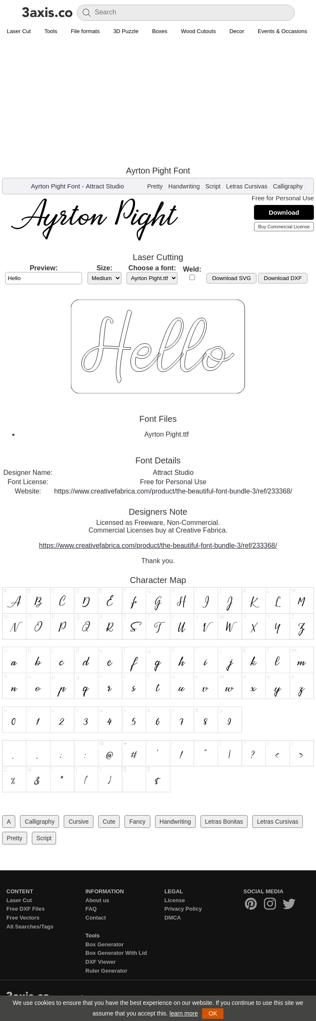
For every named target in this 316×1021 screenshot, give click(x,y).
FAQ (91, 909)
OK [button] (213, 1013)
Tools (50, 31)
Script (212, 186)
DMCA (172, 917)
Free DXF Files (25, 909)
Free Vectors (23, 917)
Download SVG (231, 278)
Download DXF (283, 278)
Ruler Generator (106, 971)
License (174, 900)
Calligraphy (288, 186)
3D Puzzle (125, 31)
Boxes (159, 31)
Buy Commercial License (284, 226)
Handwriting (184, 186)
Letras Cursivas (246, 186)
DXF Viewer (100, 962)
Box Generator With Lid (116, 953)
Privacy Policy (183, 909)
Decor (236, 31)
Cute (109, 821)
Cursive (78, 821)
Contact (95, 917)
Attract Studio (105, 186)
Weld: (192, 269)
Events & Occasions (282, 31)
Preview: (44, 268)
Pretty (155, 186)
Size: (104, 268)
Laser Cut (19, 31)
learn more (183, 1013)
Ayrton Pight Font (55, 186)
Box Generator (104, 944)
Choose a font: (152, 268)
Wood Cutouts (198, 31)
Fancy (137, 821)
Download (284, 212)
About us (97, 900)
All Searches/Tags (30, 926)
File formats (85, 31)
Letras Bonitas (224, 821)
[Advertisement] (158, 102)
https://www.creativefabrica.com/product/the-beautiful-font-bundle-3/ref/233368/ (173, 491)
